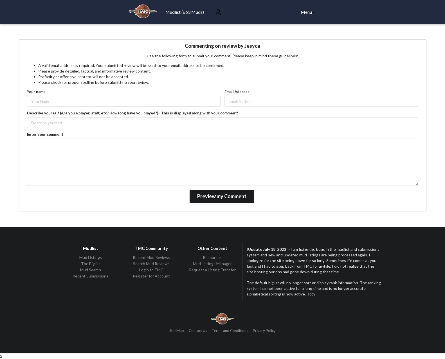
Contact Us (198, 331)
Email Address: (237, 91)
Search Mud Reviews (151, 263)
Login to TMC (151, 269)
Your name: (36, 91)
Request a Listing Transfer (212, 269)
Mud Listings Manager (212, 263)
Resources (212, 257)
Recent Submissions (90, 276)
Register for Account (151, 276)
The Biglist (90, 263)
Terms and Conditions (230, 331)
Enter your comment (45, 134)
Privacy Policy (264, 331)
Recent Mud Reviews (151, 257)
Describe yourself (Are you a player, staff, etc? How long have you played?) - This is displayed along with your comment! (132, 113)
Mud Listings (90, 257)
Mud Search (90, 269)
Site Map (176, 331)
